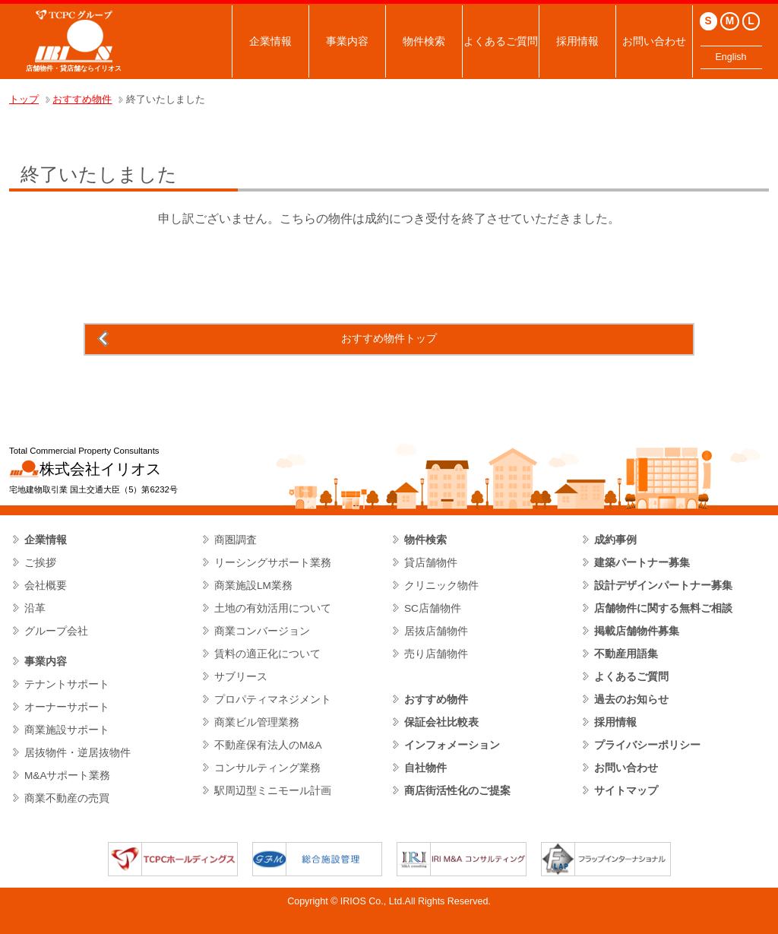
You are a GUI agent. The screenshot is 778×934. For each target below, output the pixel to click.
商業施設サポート (66, 730)
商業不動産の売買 (66, 798)
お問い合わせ (654, 41)
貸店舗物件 (430, 562)
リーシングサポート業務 (272, 562)
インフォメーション (452, 745)
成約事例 (615, 540)
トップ (24, 99)
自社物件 (425, 768)
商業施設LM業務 (253, 585)
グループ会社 (56, 631)
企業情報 (270, 41)
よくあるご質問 (500, 41)
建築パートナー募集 (642, 562)
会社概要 (45, 585)
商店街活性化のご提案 (457, 790)
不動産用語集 (626, 654)
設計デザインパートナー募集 (663, 585)
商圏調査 (235, 540)
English (731, 57)
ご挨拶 (40, 562)
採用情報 (577, 41)
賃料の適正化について (267, 654)
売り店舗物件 (436, 654)
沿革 (35, 608)
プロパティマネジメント (272, 699)
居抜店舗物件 (436, 631)
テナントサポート (66, 684)
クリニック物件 (441, 585)
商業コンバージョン (262, 631)
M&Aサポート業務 (67, 775)
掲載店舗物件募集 (636, 631)
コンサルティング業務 (267, 768)
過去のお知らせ (631, 699)
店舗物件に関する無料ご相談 (663, 608)
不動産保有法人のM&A (268, 745)
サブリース (240, 676)
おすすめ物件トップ (389, 338)
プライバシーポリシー (647, 745)
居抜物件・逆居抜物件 (77, 752)
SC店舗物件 (432, 608)
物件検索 (424, 41)
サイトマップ (626, 790)
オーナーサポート (66, 707)
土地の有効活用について (272, 608)
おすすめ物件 (82, 99)
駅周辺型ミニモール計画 (272, 790)
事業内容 (347, 41)
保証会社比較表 (441, 722)
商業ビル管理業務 (256, 722)
